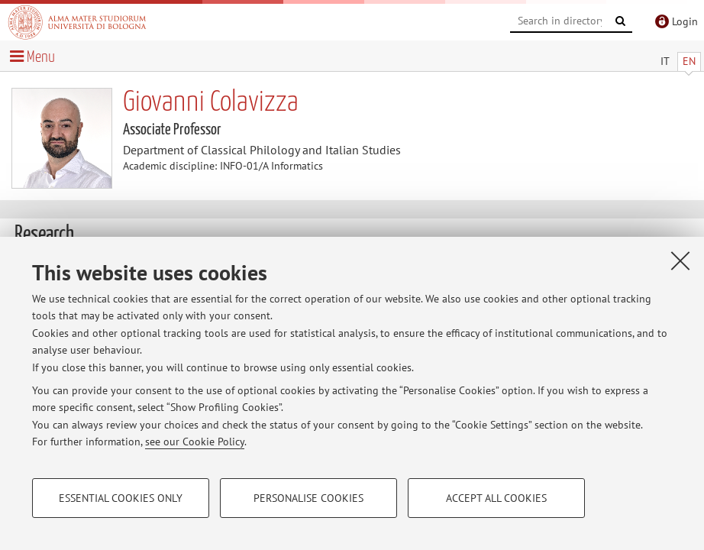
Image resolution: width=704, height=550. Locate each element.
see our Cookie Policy (194, 441)
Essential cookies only (120, 498)
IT (665, 61)
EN (689, 61)
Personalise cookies (308, 498)
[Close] (680, 260)
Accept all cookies (496, 498)
